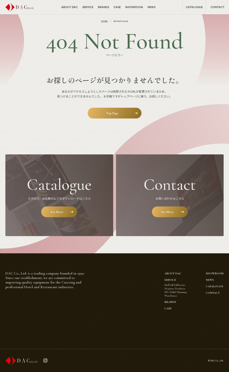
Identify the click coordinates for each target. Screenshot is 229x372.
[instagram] (45, 360)
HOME (104, 21)
